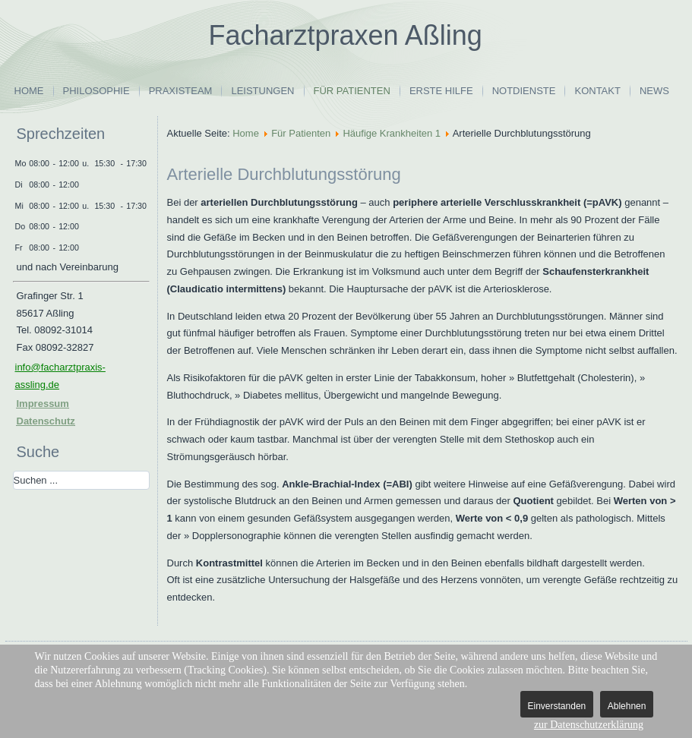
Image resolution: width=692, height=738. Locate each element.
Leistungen (262, 90)
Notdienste (524, 90)
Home (29, 90)
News (654, 90)
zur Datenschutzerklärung (588, 724)
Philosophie (96, 90)
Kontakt (597, 90)
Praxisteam (181, 90)
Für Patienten (352, 90)
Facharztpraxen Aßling (345, 35)
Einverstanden (557, 706)
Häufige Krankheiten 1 (392, 133)
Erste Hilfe (441, 90)
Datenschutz (46, 421)
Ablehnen (627, 706)
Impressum (43, 403)
